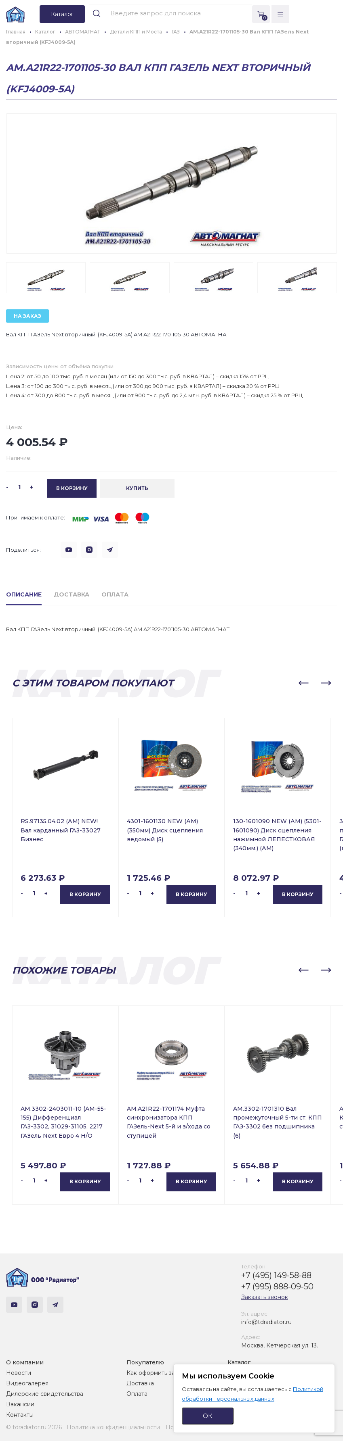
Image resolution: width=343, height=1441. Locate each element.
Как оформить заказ (155, 1372)
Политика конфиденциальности (113, 1427)
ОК (208, 1416)
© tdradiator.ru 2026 (34, 1427)
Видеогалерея (27, 1383)
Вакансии (20, 1404)
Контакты (20, 1414)
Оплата (136, 1393)
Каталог (238, 1362)
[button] (303, 683)
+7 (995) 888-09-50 (277, 1286)
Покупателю (145, 1362)
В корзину (85, 894)
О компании (25, 1362)
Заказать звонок (264, 1297)
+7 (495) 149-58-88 (276, 1275)
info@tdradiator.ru (266, 1322)
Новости (18, 1372)
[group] (171, 183)
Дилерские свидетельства (44, 1393)
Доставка (140, 1383)
